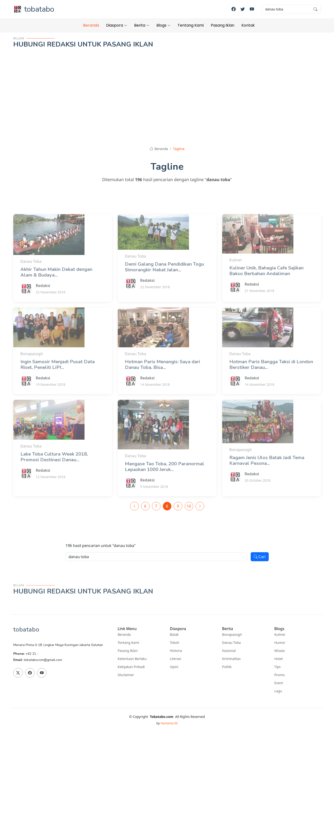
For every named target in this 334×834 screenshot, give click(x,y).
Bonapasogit (232, 634)
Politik (227, 667)
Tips (277, 667)
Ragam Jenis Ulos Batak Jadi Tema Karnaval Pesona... (266, 475)
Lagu (278, 691)
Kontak (248, 25)
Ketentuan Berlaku (132, 658)
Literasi (175, 658)
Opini (174, 667)
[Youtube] (252, 9)
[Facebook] (234, 9)
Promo (279, 675)
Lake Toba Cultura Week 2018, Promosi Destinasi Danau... (54, 472)
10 (189, 506)
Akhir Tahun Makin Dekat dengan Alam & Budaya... (56, 287)
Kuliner (280, 634)
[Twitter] (243, 9)
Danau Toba (231, 642)
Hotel (278, 658)
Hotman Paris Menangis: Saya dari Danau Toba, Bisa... (162, 379)
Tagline (178, 148)
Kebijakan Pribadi (131, 667)
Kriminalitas (231, 658)
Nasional (229, 650)
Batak (174, 634)
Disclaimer (126, 675)
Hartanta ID (169, 723)
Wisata (279, 650)
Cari (260, 556)
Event (278, 683)
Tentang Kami (191, 25)
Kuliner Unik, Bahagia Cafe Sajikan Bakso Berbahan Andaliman (266, 285)
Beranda (91, 25)
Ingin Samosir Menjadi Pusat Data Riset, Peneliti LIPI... (57, 379)
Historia (176, 650)
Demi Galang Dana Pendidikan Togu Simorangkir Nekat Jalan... (164, 282)
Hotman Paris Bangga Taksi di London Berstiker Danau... (271, 379)
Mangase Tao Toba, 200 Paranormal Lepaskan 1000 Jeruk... (164, 481)
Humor (279, 642)
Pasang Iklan (222, 25)
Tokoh (174, 642)
